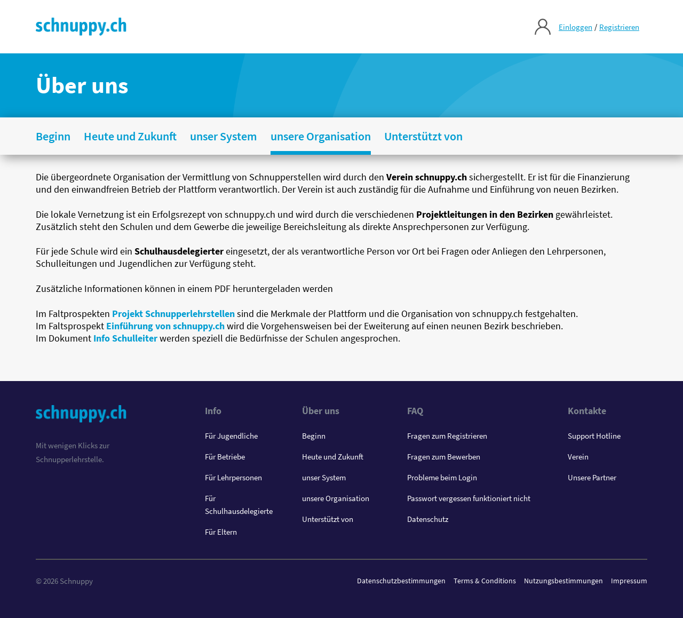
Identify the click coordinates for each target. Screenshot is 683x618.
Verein (578, 456)
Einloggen (575, 27)
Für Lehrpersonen (233, 477)
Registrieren (619, 27)
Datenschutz (427, 519)
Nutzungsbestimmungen (563, 580)
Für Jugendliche (231, 436)
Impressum (629, 580)
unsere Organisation (335, 498)
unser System (324, 477)
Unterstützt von (327, 519)
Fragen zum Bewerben (443, 456)
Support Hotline (594, 436)
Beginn (313, 436)
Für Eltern (221, 532)
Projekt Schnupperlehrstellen (173, 313)
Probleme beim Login (442, 477)
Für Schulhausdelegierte (239, 504)
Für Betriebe (225, 456)
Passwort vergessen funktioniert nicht (468, 498)
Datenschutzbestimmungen (401, 580)
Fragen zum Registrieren (447, 436)
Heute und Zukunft (332, 456)
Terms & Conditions (485, 580)
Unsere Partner (592, 477)
